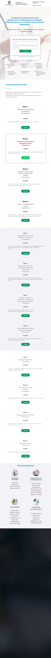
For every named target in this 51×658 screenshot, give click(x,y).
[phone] (25, 47)
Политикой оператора (34, 55)
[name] (25, 43)
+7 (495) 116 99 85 (36, 5)
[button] (25, 127)
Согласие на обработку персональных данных (26, 56)
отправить (25, 51)
